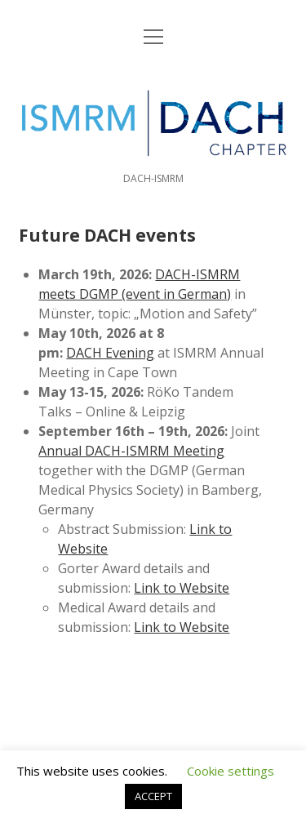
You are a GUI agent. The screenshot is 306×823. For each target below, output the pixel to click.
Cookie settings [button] (230, 771)
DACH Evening (110, 353)
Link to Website (181, 588)
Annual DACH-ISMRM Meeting (131, 451)
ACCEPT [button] (153, 796)
